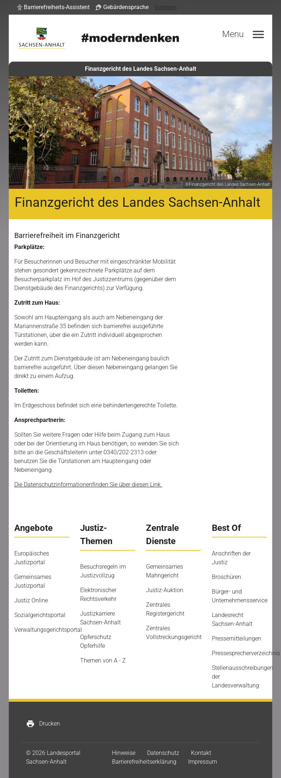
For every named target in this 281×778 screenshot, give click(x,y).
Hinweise (123, 752)
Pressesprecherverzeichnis (246, 653)
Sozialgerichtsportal (39, 615)
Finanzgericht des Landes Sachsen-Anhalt (140, 68)
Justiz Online (31, 600)
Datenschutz (163, 752)
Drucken (43, 723)
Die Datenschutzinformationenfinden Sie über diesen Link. (88, 484)
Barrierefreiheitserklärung (144, 761)
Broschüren (226, 576)
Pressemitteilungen (236, 638)
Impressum (202, 761)
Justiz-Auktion (164, 590)
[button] (53, 7)
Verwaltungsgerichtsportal (48, 629)
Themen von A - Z (103, 660)
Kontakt (201, 752)
